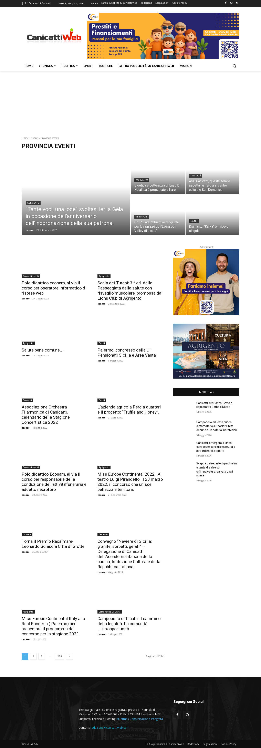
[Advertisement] (130, 101)
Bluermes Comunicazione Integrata (139, 719)
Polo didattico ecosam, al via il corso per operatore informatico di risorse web (54, 288)
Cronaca (27, 534)
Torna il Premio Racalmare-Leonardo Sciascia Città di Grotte (53, 544)
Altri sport (142, 217)
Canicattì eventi (31, 276)
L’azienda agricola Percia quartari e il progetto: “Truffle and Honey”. (129, 410)
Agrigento (33, 203)
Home (25, 138)
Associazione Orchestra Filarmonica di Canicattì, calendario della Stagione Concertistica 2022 (46, 415)
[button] (234, 66)
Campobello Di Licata (110, 611)
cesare (26, 298)
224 (60, 656)
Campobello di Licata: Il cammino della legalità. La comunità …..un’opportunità (129, 623)
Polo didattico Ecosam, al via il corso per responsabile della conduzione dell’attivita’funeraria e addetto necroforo (54, 482)
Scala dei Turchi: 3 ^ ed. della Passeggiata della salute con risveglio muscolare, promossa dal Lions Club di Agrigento (130, 291)
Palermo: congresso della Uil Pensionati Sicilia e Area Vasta (126, 353)
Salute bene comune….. (43, 350)
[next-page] (69, 656)
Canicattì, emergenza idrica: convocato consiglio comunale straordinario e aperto (215, 446)
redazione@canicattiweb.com (110, 727)
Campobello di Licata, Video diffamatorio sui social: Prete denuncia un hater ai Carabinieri (216, 426)
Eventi (34, 138)
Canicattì (195, 176)
